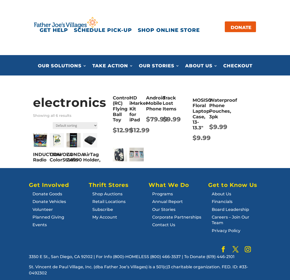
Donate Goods (47, 194)
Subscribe (102, 209)
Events (39, 224)
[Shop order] (75, 125)
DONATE (241, 27)
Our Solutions (60, 66)
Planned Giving (48, 217)
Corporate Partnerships (176, 217)
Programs (162, 194)
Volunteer (42, 209)
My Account (104, 217)
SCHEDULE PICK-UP (103, 30)
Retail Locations (109, 201)
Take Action (110, 66)
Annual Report (167, 201)
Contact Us (163, 224)
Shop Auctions (107, 194)
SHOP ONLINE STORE (169, 30)
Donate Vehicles (49, 201)
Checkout (237, 66)
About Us (199, 66)
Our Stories (156, 66)
